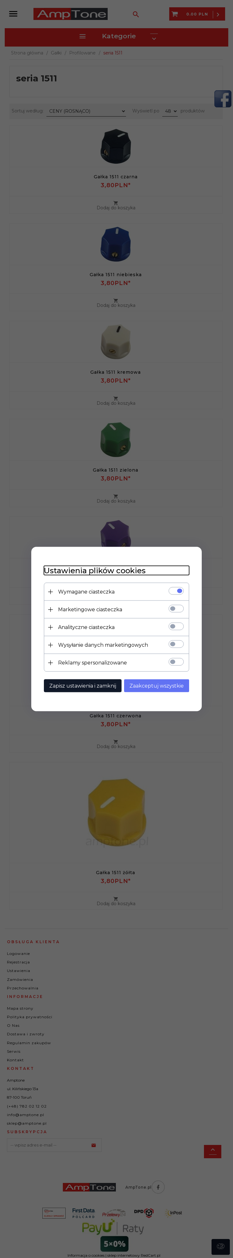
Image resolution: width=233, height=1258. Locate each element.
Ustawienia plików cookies (95, 570)
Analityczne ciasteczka (86, 627)
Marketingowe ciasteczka (90, 610)
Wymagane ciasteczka (86, 592)
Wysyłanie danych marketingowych (103, 645)
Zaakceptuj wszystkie (156, 686)
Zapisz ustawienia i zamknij (82, 686)
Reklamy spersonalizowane (92, 663)
